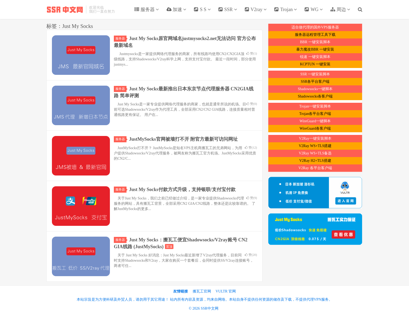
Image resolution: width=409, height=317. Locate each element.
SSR (227, 9)
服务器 (146, 9)
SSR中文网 (64, 9)
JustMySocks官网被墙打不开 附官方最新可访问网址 (183, 139)
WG (314, 9)
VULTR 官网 (226, 291)
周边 (340, 9)
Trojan (285, 9)
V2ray (256, 9)
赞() (251, 53)
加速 (176, 9)
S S (202, 9)
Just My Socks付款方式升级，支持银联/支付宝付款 (182, 189)
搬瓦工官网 (202, 291)
